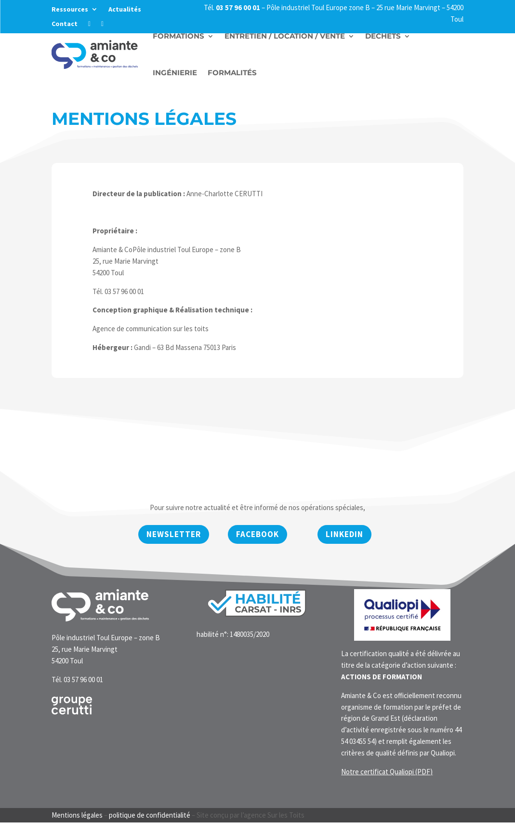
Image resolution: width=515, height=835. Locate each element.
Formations (178, 35)
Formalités (232, 72)
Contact (65, 24)
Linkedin (344, 534)
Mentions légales (77, 815)
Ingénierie (175, 72)
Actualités (124, 9)
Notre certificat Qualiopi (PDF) (387, 771)
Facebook (257, 534)
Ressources (70, 9)
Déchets (383, 35)
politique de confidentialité (149, 815)
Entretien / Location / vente (284, 35)
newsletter (173, 534)
